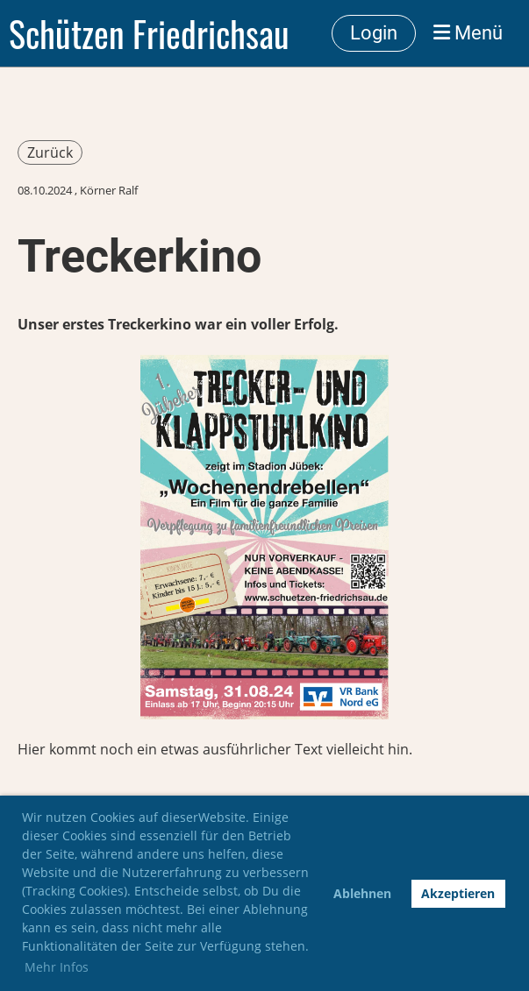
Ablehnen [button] (362, 893)
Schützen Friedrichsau (149, 33)
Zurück (50, 152)
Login (373, 33)
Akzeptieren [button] (458, 893)
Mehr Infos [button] (57, 967)
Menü (468, 33)
